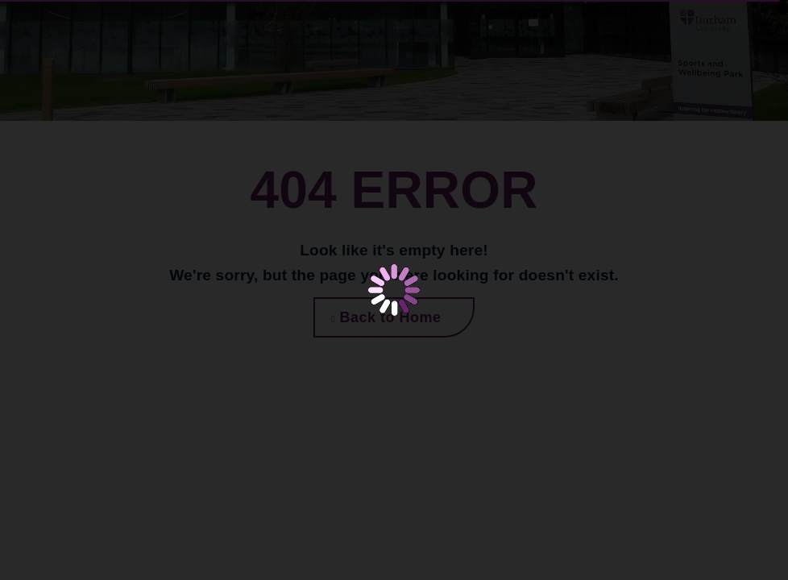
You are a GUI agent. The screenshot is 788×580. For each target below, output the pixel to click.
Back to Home (386, 317)
